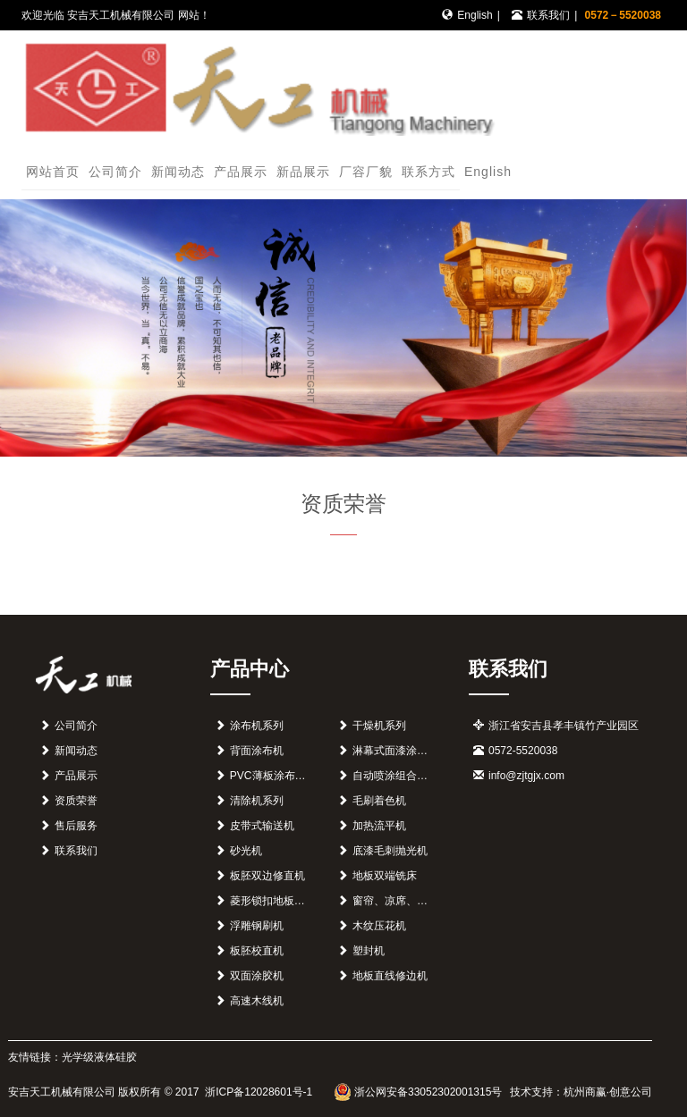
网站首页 (53, 171)
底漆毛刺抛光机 (390, 850)
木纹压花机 (379, 926)
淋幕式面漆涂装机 (395, 750)
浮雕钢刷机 (257, 926)
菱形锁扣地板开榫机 (278, 900)
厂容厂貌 (366, 171)
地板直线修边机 (390, 976)
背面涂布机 (257, 750)
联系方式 (428, 171)
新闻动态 (178, 171)
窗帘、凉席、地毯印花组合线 (422, 900)
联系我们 (548, 15)
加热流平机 (379, 825)
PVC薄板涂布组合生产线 (289, 775)
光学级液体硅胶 (99, 1057)
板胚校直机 (257, 951)
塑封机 (368, 951)
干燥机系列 (379, 725)
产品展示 (240, 171)
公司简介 (115, 171)
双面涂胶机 (257, 976)
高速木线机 (257, 1001)
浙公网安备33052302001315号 (418, 1092)
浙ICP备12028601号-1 (257, 1092)
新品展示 (303, 171)
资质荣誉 (76, 800)
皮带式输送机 (262, 825)
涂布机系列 (257, 725)
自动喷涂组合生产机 (400, 775)
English (474, 15)
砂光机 (246, 850)
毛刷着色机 (379, 800)
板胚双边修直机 (267, 875)
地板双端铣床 (384, 875)
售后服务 (76, 825)
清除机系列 (257, 800)
